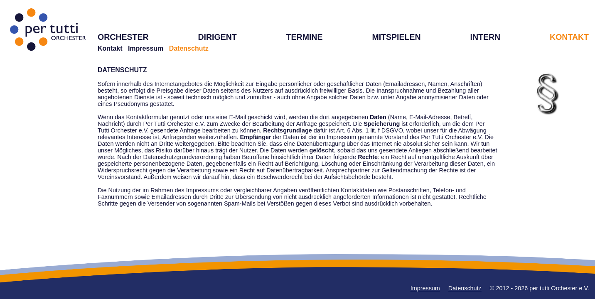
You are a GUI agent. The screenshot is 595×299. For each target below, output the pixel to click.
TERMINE (304, 37)
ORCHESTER (123, 37)
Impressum (145, 48)
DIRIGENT (217, 37)
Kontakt (110, 48)
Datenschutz (465, 288)
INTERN (485, 37)
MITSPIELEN (396, 37)
